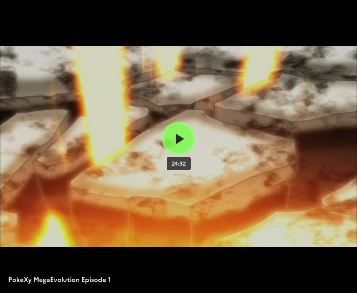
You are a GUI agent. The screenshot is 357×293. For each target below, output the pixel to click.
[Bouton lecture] (179, 138)
